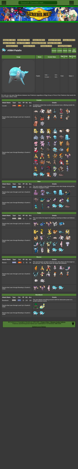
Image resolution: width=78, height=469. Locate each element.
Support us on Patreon (39, 326)
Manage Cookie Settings (57, 322)
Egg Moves (74, 50)
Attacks (65, 50)
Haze (3, 187)
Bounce (4, 262)
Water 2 (71, 76)
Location (59, 50)
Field (62, 76)
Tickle (3, 218)
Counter (4, 106)
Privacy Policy (45, 322)
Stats (69, 50)
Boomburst (5, 300)
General (54, 50)
